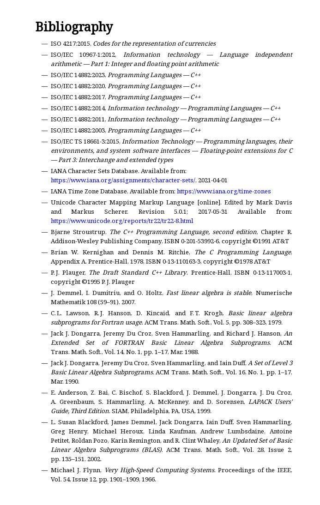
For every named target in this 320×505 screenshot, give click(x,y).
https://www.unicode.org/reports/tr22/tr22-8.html (122, 220)
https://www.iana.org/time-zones (224, 191)
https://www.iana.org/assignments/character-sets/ (123, 180)
